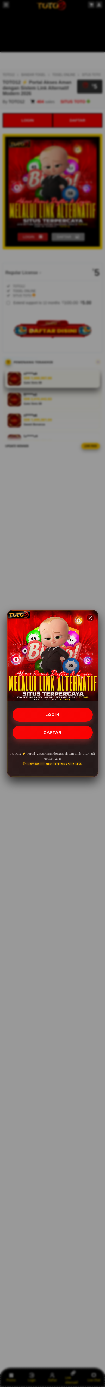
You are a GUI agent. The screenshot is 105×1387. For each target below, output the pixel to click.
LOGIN (52, 714)
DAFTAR (52, 732)
